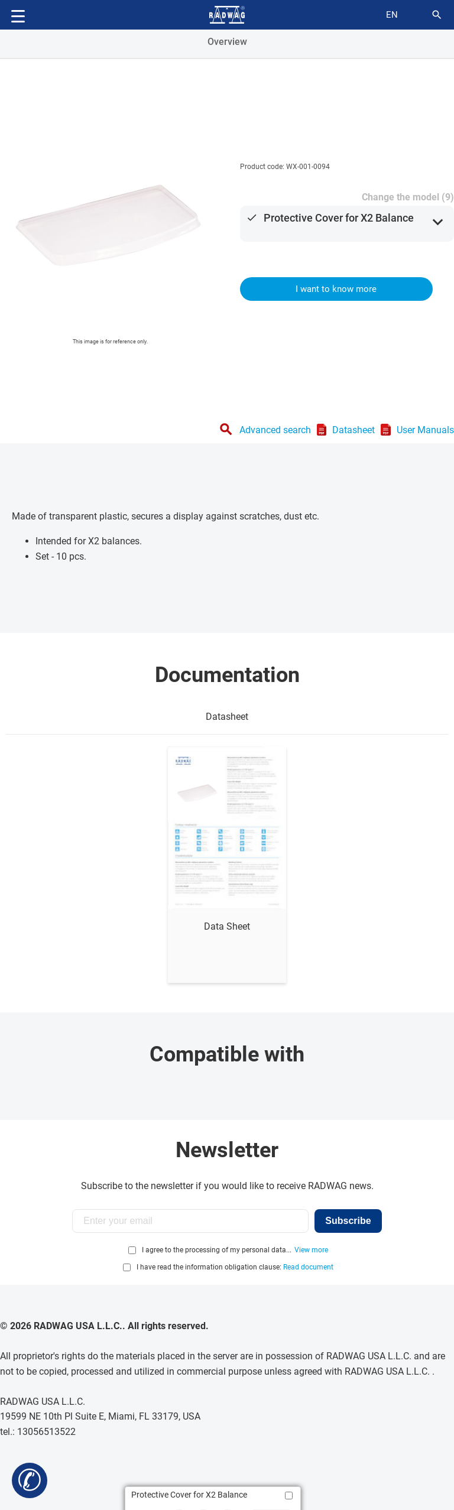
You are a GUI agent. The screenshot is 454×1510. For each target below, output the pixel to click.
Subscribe (348, 1221)
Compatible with (227, 1054)
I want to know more (336, 289)
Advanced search (275, 430)
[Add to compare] (289, 1495)
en (392, 14)
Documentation (227, 675)
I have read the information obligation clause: (235, 1267)
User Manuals (425, 430)
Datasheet (353, 430)
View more (311, 1250)
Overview (227, 41)
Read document (308, 1267)
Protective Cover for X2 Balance (339, 218)
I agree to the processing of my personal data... (216, 1250)
